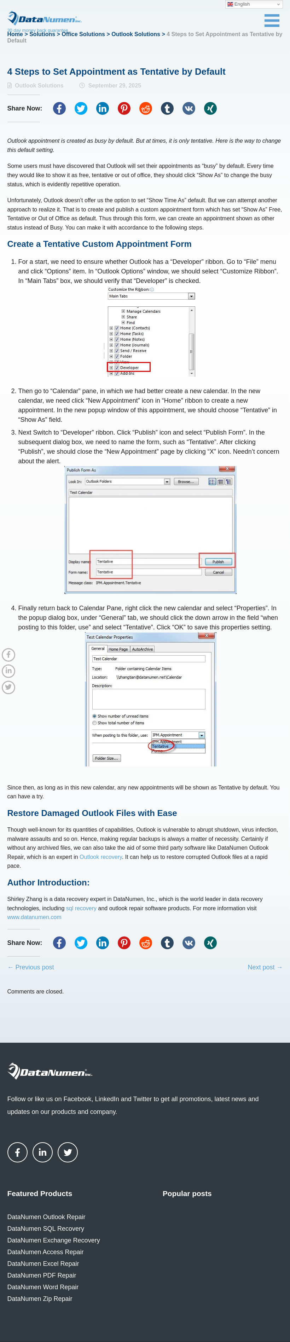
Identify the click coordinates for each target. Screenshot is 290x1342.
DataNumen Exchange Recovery (53, 1240)
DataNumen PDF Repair (41, 1275)
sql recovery (81, 908)
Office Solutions (83, 34)
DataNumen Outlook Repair (46, 1217)
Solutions (42, 34)
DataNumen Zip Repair (39, 1298)
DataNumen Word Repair (43, 1287)
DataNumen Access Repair (45, 1252)
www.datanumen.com (34, 917)
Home (15, 34)
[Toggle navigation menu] (272, 20)
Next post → (265, 967)
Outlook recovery (101, 857)
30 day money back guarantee (37, 30)
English (238, 4)
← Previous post (30, 967)
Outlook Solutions (135, 34)
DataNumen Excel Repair (43, 1263)
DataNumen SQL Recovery (45, 1228)
